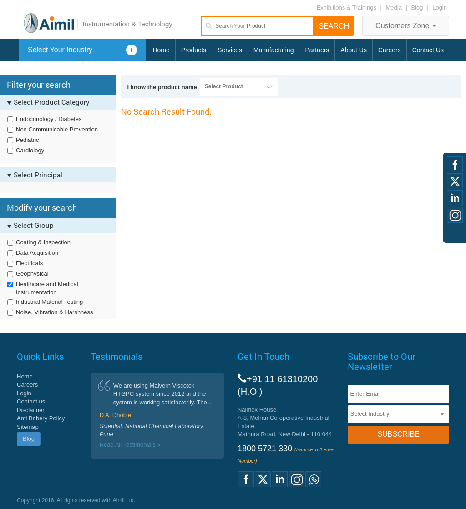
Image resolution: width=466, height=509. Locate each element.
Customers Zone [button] (405, 26)
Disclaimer (31, 410)
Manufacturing (273, 50)
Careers (389, 50)
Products (193, 50)
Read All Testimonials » (130, 444)
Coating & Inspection (43, 242)
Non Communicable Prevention (57, 129)
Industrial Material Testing (49, 301)
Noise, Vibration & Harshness (54, 312)
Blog (417, 7)
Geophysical (32, 273)
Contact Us (428, 50)
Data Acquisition (37, 252)
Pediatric (27, 139)
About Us (353, 50)
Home (160, 50)
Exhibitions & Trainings (346, 7)
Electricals (29, 263)
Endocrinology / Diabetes (49, 119)
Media (395, 7)
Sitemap (28, 426)
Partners (317, 50)
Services (230, 50)
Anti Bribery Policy (41, 418)
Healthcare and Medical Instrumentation (47, 288)
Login (439, 7)
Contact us (31, 401)
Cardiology (30, 150)
